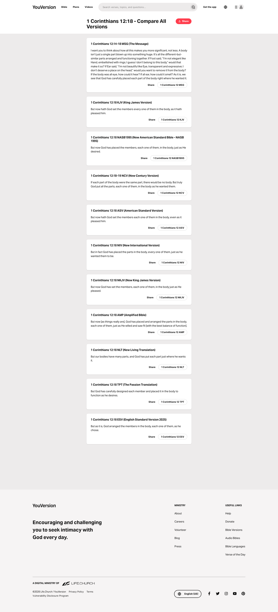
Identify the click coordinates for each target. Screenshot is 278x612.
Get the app (209, 6)
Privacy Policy (76, 591)
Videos (89, 6)
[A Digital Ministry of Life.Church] (139, 581)
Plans (76, 6)
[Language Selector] (225, 7)
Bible (64, 6)
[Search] (143, 7)
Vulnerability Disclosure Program (50, 595)
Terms (90, 591)
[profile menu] (238, 7)
